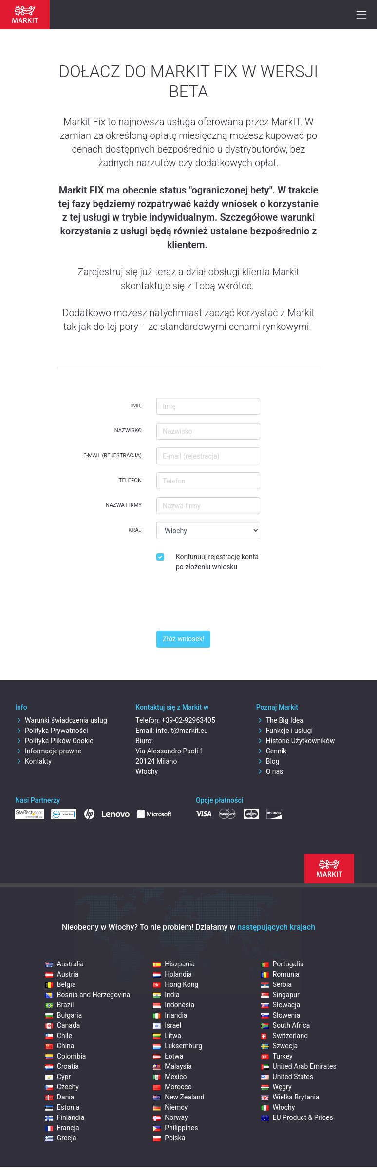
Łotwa (168, 1056)
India (166, 995)
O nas (269, 771)
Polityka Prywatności (51, 730)
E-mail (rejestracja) (112, 455)
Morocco (172, 1087)
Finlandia (65, 1117)
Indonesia (173, 1005)
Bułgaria (63, 1015)
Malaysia (172, 1066)
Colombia (65, 1056)
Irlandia (170, 1015)
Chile (58, 1036)
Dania (60, 1097)
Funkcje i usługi (284, 730)
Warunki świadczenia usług (61, 720)
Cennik (271, 751)
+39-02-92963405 (188, 720)
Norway (170, 1117)
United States (287, 1076)
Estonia (62, 1107)
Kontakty (33, 761)
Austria (61, 974)
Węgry (276, 1087)
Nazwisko (128, 430)
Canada (62, 1025)
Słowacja (281, 1005)
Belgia (60, 984)
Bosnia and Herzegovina (88, 995)
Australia (64, 964)
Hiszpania (174, 964)
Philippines (175, 1128)
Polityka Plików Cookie (54, 741)
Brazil (59, 1005)
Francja (62, 1128)
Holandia (172, 974)
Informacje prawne (48, 751)
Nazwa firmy (124, 505)
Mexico (170, 1076)
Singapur (280, 995)
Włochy (278, 1107)
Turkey (277, 1056)
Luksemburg (177, 1046)
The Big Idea (279, 720)
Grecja (60, 1138)
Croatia (62, 1066)
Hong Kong (175, 984)
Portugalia (282, 964)
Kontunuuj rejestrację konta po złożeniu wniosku (217, 562)
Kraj (135, 530)
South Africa (285, 1025)
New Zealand (178, 1097)
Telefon (130, 480)
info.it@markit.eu (182, 730)
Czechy (62, 1087)
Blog (268, 761)
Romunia (280, 974)
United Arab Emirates (299, 1066)
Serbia (276, 984)
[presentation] (230, 604)
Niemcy (170, 1107)
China (60, 1046)
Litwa (167, 1036)
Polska (169, 1138)
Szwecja (279, 1046)
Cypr (58, 1076)
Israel (167, 1025)
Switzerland (284, 1036)
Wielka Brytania (290, 1097)
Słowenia (281, 1015)
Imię (136, 406)
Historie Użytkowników (295, 741)
